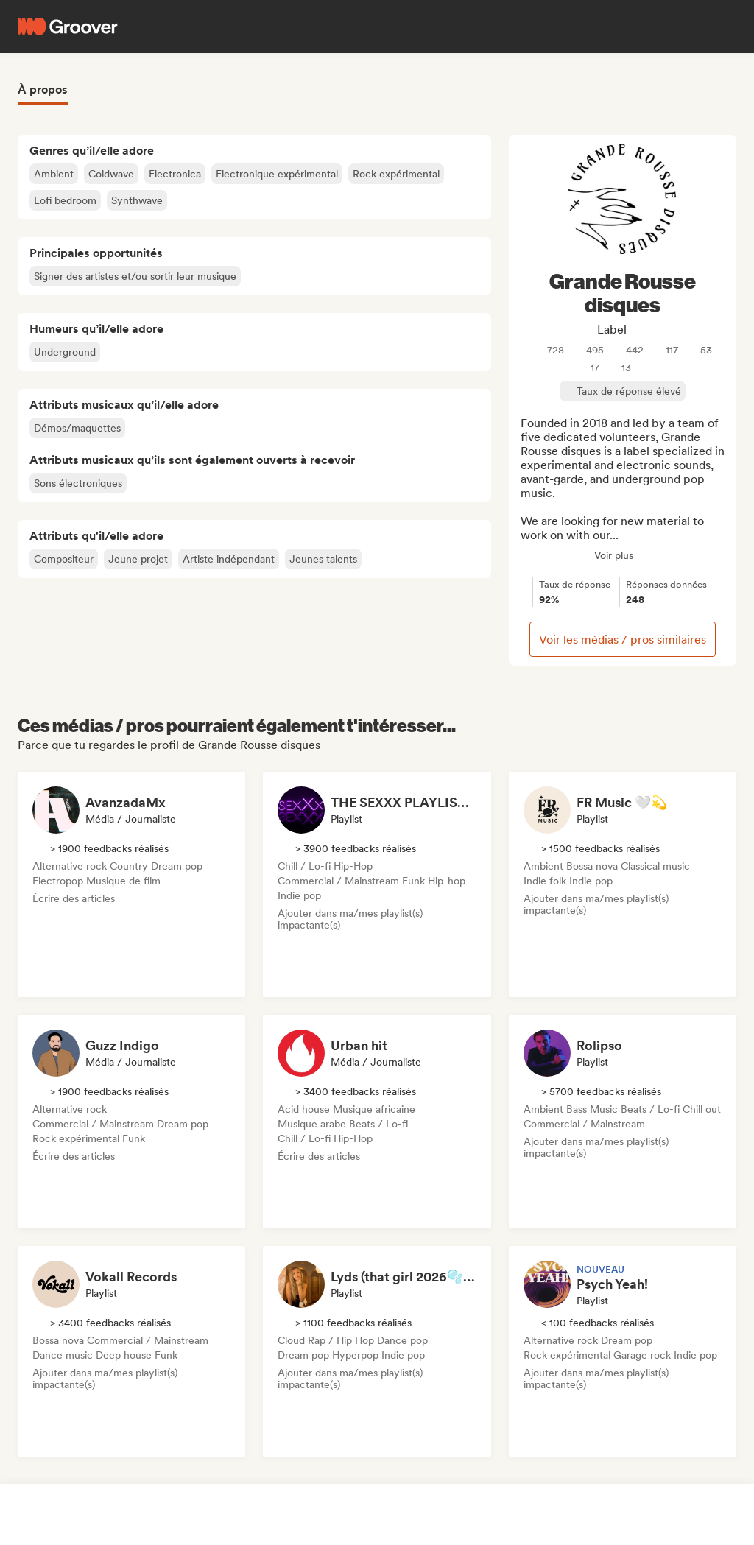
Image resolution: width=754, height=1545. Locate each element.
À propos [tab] (43, 89)
